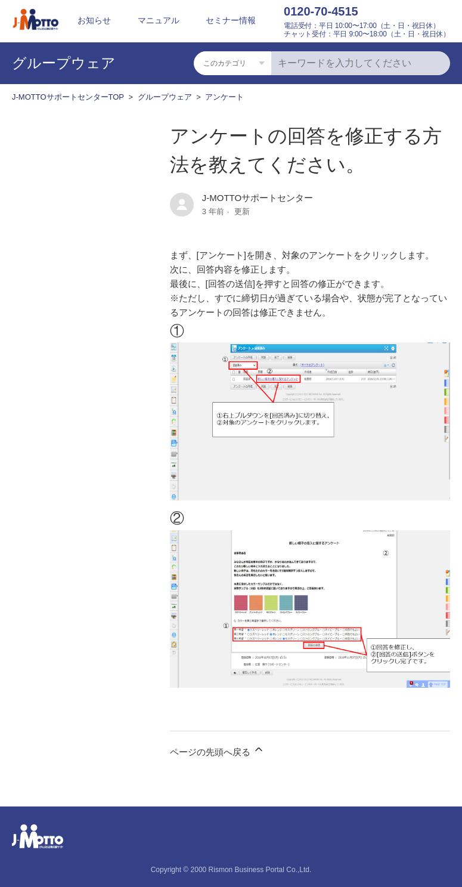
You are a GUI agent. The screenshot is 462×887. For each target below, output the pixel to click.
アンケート (224, 96)
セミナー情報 (231, 20)
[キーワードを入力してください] (360, 63)
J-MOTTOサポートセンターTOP (68, 96)
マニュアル (158, 20)
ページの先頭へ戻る (217, 750)
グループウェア (165, 96)
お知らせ (94, 20)
